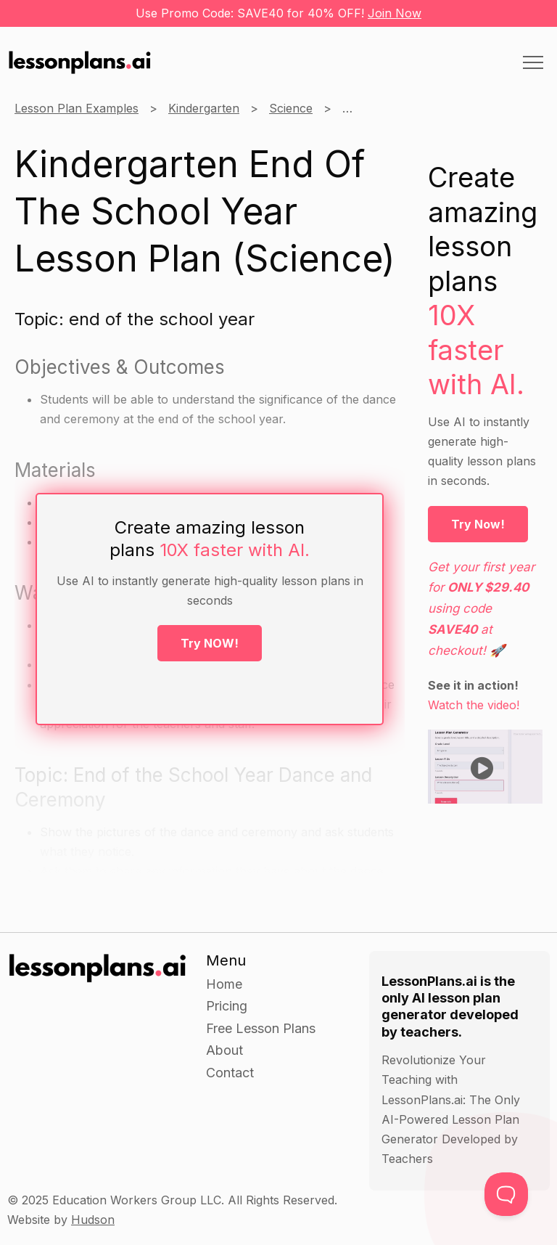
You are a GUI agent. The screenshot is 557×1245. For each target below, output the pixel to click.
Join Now (394, 13)
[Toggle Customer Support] (506, 1194)
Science (291, 108)
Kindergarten (203, 108)
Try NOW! (210, 643)
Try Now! (478, 524)
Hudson (93, 1219)
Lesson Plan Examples (77, 108)
